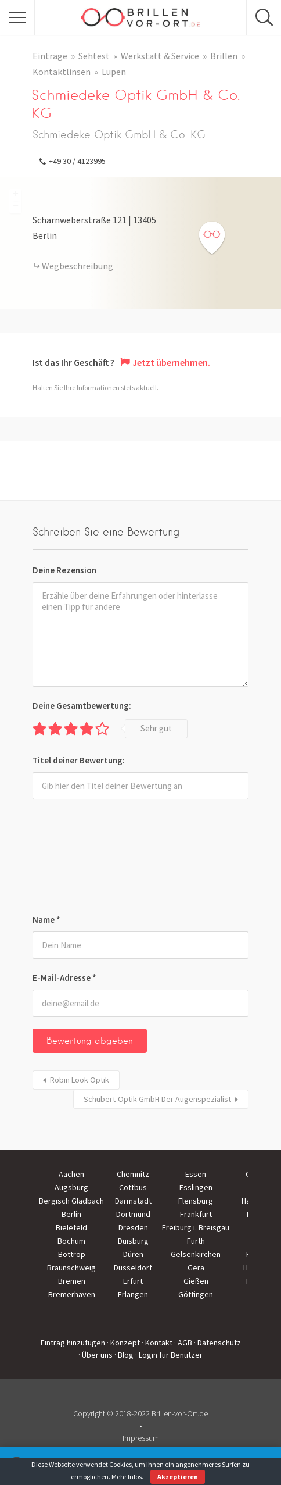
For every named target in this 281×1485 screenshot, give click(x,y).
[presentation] (80, 859)
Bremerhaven (71, 1294)
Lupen (114, 71)
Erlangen (133, 1294)
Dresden (133, 1227)
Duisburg (133, 1241)
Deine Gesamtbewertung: (82, 705)
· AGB (183, 1342)
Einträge (50, 56)
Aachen (71, 1174)
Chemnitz (133, 1174)
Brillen (223, 56)
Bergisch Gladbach (71, 1200)
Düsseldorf (133, 1267)
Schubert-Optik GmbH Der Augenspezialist (157, 1099)
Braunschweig (71, 1267)
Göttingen (195, 1294)
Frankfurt (196, 1214)
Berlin (71, 1214)
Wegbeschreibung (77, 266)
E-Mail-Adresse (64, 977)
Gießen (195, 1281)
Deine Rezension (64, 570)
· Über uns (95, 1355)
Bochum (71, 1241)
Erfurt (133, 1281)
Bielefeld (71, 1227)
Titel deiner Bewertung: (79, 760)
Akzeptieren (177, 1476)
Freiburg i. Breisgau (195, 1227)
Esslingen (195, 1187)
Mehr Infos (126, 1476)
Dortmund (133, 1214)
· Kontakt (157, 1342)
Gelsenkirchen (196, 1254)
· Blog (124, 1355)
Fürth (196, 1241)
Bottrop (71, 1254)
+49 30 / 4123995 (77, 161)
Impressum (141, 1438)
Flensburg (195, 1200)
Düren (133, 1254)
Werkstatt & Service (160, 56)
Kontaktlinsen (62, 71)
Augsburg (71, 1187)
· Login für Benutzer (169, 1355)
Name (46, 919)
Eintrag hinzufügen (73, 1342)
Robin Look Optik (79, 1080)
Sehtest (94, 56)
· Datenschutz (217, 1342)
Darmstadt (133, 1200)
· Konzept (123, 1342)
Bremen (71, 1281)
